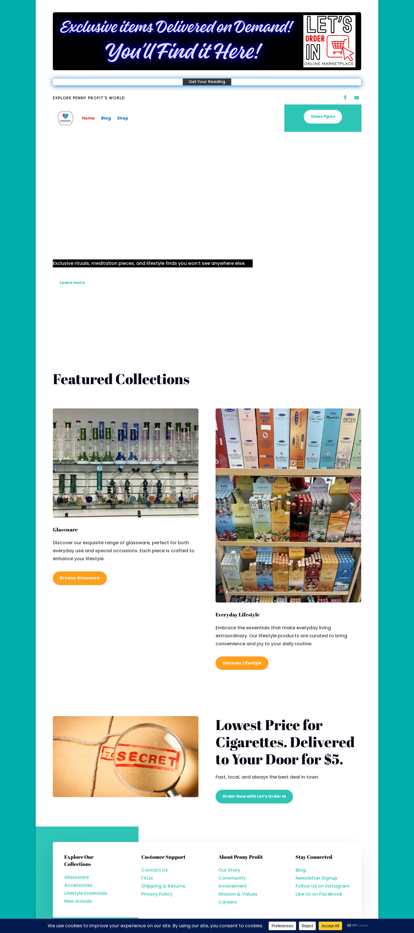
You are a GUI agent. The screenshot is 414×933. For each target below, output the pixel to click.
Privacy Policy (156, 894)
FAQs (147, 878)
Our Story (229, 870)
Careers (227, 902)
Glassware (76, 877)
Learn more (72, 282)
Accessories (78, 885)
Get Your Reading (207, 81)
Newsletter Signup (316, 878)
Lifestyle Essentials (85, 893)
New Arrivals (78, 901)
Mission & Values (238, 894)
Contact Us (154, 870)
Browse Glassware (80, 578)
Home (88, 118)
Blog (106, 118)
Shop (122, 118)
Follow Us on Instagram (322, 886)
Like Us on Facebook (319, 894)
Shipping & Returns (163, 886)
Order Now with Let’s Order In (254, 796)
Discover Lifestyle (242, 663)
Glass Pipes (323, 117)
